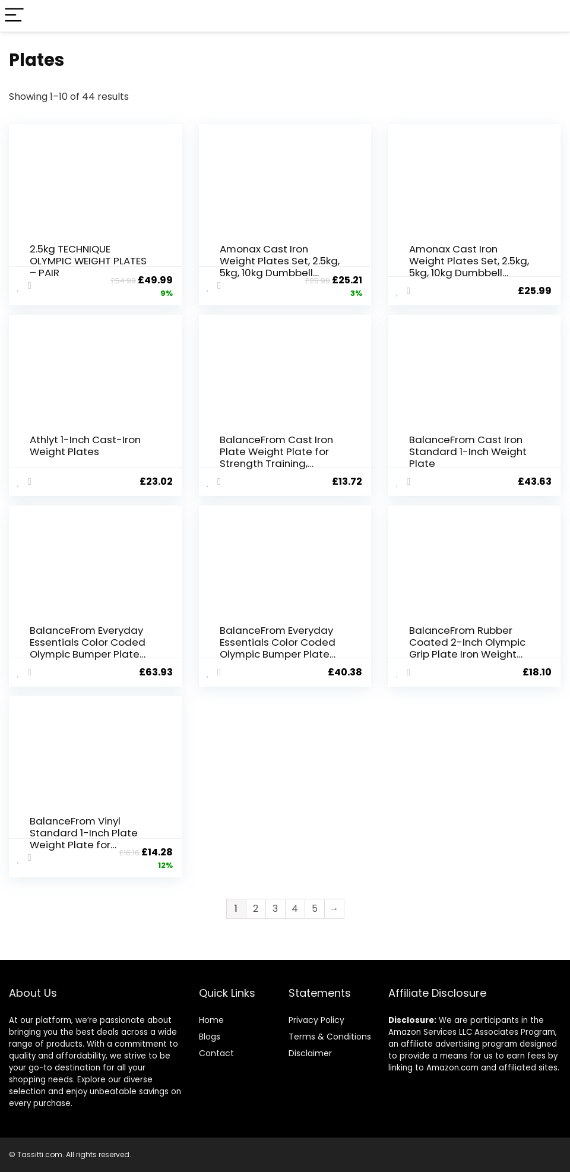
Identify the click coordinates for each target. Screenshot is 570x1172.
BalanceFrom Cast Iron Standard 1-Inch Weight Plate (468, 451)
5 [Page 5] (315, 908)
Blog (207, 1037)
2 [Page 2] (255, 908)
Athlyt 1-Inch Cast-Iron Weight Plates (85, 445)
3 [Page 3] (275, 908)
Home (211, 1020)
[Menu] (14, 15)
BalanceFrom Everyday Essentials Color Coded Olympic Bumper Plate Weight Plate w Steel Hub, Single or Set (277, 654)
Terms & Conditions (330, 1037)
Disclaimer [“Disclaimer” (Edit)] (310, 1053)
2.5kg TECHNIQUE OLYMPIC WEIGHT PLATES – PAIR (88, 261)
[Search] (551, 15)
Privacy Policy (316, 1020)
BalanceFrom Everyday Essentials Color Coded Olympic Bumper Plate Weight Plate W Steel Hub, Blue (87, 654)
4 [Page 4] (295, 908)
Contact (216, 1053)
